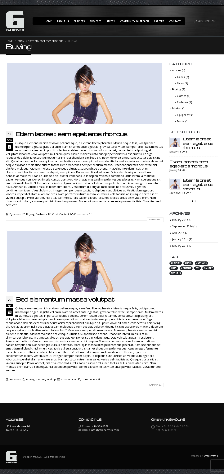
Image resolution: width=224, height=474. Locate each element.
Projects (95, 21)
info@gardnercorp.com (105, 430)
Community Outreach (134, 21)
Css (74, 379)
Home (48, 21)
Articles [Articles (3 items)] (175, 263)
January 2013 (180, 245)
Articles (176, 70)
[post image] (85, 93)
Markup (51, 379)
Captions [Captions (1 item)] (201, 263)
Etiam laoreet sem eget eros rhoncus (71, 134)
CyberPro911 (211, 456)
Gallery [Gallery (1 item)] (208, 268)
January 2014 (180, 239)
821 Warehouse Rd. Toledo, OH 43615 (18, 428)
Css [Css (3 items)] (197, 268)
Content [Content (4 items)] (186, 268)
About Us (63, 21)
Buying (30, 214)
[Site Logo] (15, 21)
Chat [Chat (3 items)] (174, 268)
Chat (55, 214)
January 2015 (180, 220)
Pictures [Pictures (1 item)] (176, 273)
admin (17, 214)
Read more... (155, 219)
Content (64, 214)
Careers (159, 21)
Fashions (41, 214)
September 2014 (182, 226)
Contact (175, 21)
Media (181, 121)
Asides (181, 77)
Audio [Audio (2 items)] (188, 263)
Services (79, 21)
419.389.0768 (207, 21)
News (180, 83)
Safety (110, 21)
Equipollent (183, 115)
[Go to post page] (175, 142)
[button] (192, 201)
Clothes (40, 379)
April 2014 (178, 233)
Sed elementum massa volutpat (64, 299)
